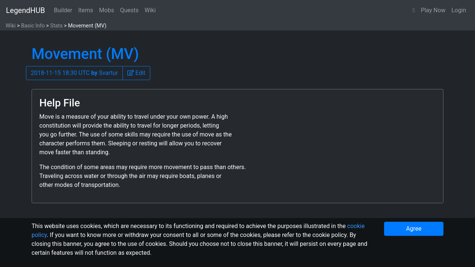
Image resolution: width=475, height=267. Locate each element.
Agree (414, 228)
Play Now (433, 10)
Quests (129, 10)
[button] (414, 10)
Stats (56, 26)
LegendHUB (25, 10)
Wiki (150, 10)
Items (85, 10)
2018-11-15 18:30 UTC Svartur (74, 72)
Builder (63, 10)
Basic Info (33, 26)
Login (459, 10)
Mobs (106, 10)
